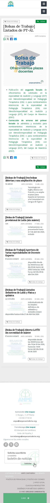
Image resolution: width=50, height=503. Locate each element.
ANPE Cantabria (28, 473)
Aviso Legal (39, 482)
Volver (41, 21)
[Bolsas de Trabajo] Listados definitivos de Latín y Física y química (20, 292)
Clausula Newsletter (35, 485)
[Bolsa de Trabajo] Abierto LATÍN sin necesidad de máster (22, 331)
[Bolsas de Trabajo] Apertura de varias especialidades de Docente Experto (22, 252)
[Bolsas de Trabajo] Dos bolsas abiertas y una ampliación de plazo (23, 179)
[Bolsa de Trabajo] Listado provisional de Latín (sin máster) (22, 219)
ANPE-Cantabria (40, 36)
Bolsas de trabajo (11, 21)
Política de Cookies (36, 479)
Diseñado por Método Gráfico (31, 488)
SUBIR (25, 498)
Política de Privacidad (16, 479)
